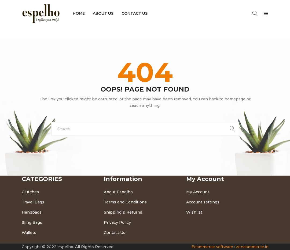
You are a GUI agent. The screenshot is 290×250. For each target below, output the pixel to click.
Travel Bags (33, 202)
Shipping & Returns (123, 212)
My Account (197, 192)
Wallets (29, 232)
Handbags (32, 212)
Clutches (30, 192)
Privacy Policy (117, 222)
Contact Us (114, 232)
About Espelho (118, 192)
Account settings (202, 202)
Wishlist (194, 212)
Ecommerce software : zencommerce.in (230, 246)
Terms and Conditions (125, 202)
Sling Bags (32, 222)
